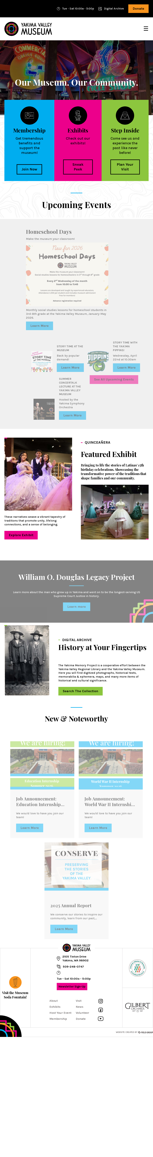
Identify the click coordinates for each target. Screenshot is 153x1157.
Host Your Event (60, 1012)
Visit (78, 1000)
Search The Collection (78, 692)
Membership (58, 1018)
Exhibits (54, 1006)
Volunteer (82, 1012)
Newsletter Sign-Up (71, 987)
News (79, 1006)
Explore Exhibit (18, 536)
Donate (136, 10)
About (53, 1000)
